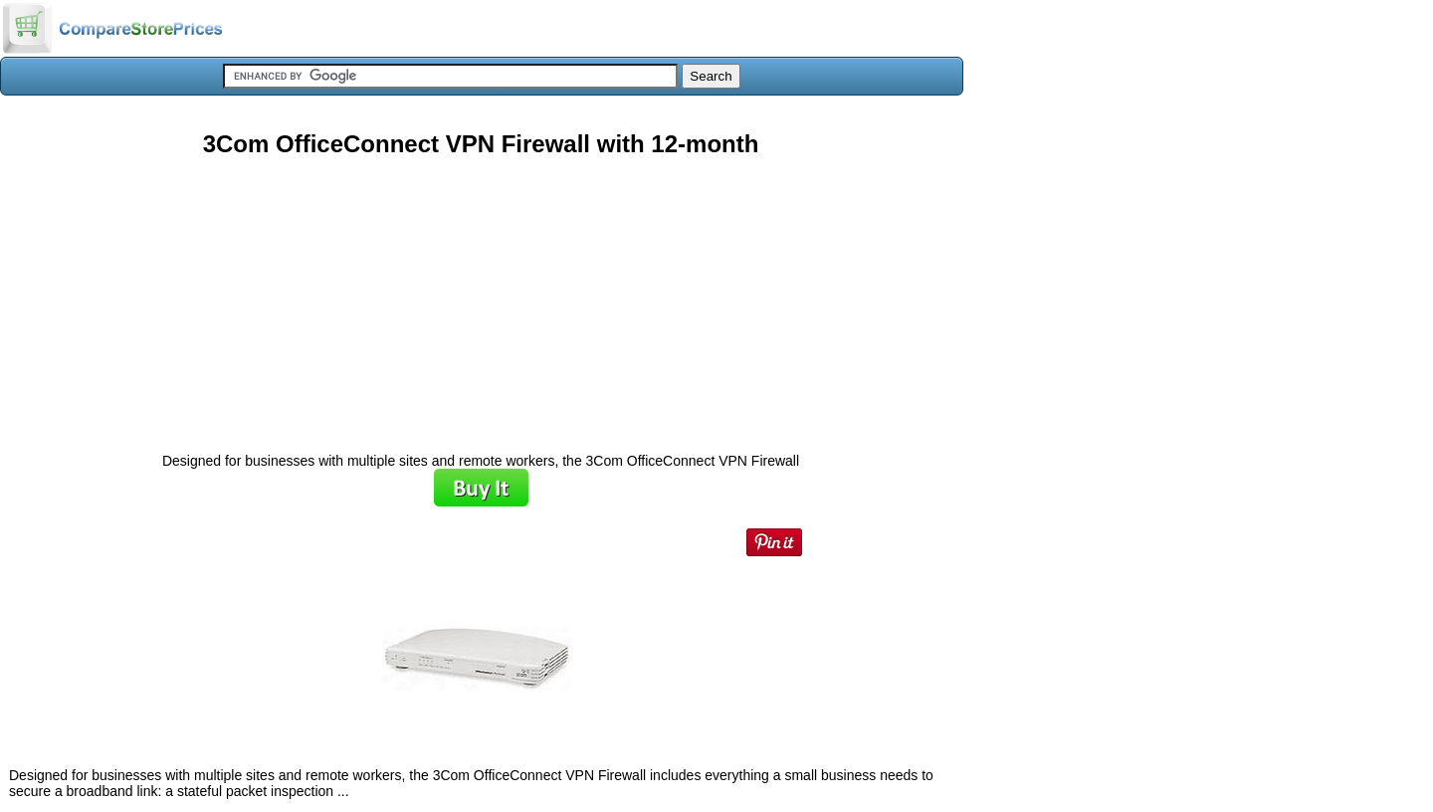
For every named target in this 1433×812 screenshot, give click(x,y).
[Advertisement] (480, 297)
